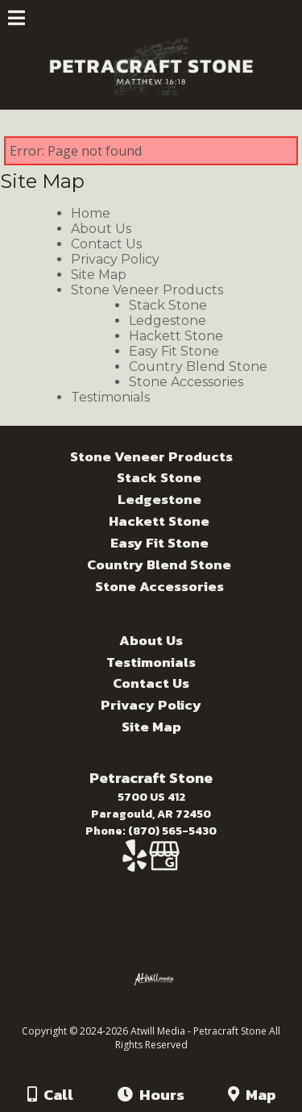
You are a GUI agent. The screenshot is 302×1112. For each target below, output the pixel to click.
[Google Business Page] (164, 864)
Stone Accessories (186, 381)
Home (90, 213)
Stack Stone (168, 305)
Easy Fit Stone (174, 351)
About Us (101, 228)
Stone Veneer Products (147, 290)
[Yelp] (135, 864)
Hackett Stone (176, 336)
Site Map (98, 274)
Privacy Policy (115, 259)
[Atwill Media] (165, 1013)
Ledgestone (167, 320)
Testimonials (110, 397)
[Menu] (16, 20)
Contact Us (106, 244)
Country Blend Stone (198, 366)
